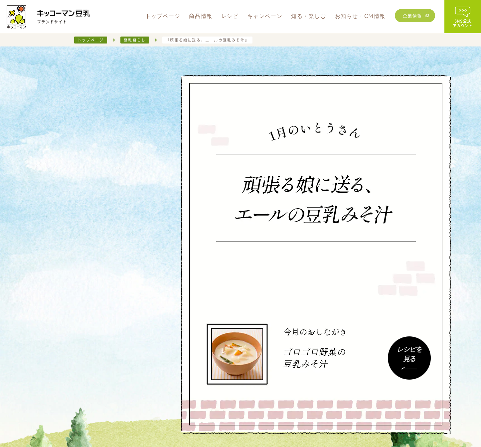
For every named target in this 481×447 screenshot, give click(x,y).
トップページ (91, 40)
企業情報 (412, 15)
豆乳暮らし (135, 40)
